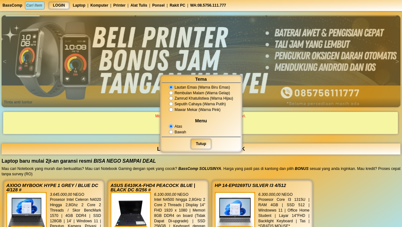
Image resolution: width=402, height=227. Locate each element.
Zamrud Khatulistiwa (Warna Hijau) (201, 98)
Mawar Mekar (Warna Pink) (194, 110)
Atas (176, 126)
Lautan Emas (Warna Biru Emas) (199, 87)
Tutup (201, 144)
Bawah (177, 132)
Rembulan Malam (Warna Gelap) (199, 93)
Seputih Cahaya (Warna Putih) (197, 104)
